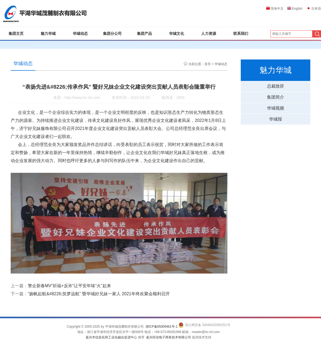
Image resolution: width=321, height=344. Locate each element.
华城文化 (176, 33)
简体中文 (275, 8)
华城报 (275, 119)
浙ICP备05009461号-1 (162, 326)
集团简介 (275, 97)
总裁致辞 (275, 86)
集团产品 (144, 33)
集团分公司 (112, 33)
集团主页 (16, 33)
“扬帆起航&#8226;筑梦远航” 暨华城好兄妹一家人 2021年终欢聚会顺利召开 (99, 293)
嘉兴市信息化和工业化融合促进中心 (111, 337)
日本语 (313, 8)
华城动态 (80, 33)
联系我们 (240, 33)
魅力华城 (48, 33)
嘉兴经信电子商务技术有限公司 (168, 337)
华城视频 (275, 108)
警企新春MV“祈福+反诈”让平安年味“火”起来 (69, 285)
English (295, 8)
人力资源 (208, 33)
